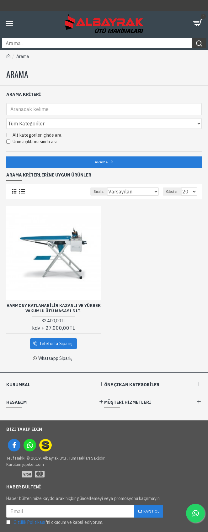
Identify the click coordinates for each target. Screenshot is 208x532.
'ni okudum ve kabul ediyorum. (54, 522)
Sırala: (98, 191)
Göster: (172, 191)
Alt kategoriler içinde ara (33, 135)
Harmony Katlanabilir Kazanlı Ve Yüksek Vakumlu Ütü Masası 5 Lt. (54, 308)
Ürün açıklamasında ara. (32, 142)
